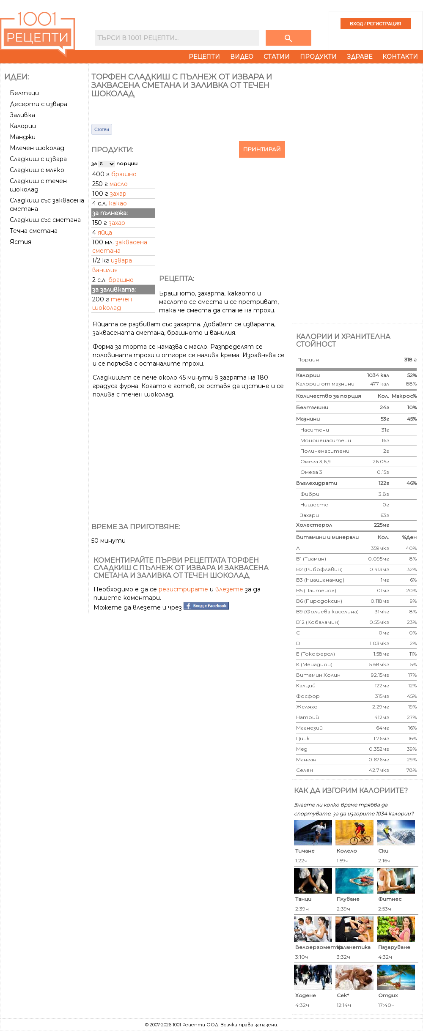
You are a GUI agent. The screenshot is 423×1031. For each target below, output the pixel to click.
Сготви (101, 129)
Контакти (400, 56)
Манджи (23, 137)
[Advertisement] (45, 380)
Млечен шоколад (37, 148)
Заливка (22, 115)
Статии (277, 56)
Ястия (20, 242)
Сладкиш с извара (38, 159)
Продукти (318, 56)
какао (118, 203)
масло (119, 184)
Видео (241, 56)
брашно (124, 174)
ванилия (105, 270)
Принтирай (262, 149)
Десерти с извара (38, 104)
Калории (23, 126)
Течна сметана (34, 231)
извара (121, 260)
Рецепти (204, 56)
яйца (105, 232)
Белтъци (24, 93)
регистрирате (183, 589)
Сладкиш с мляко (37, 170)
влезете (229, 589)
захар (118, 193)
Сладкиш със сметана (45, 220)
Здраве (359, 56)
